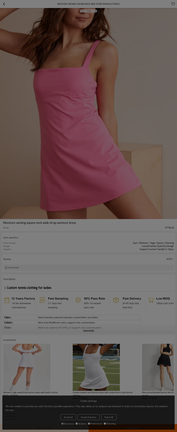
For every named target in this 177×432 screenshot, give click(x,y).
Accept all (68, 417)
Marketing (110, 423)
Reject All (109, 417)
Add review (13, 267)
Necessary (67, 423)
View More (88, 330)
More (169, 259)
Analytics (81, 423)
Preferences (95, 423)
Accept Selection (88, 417)
